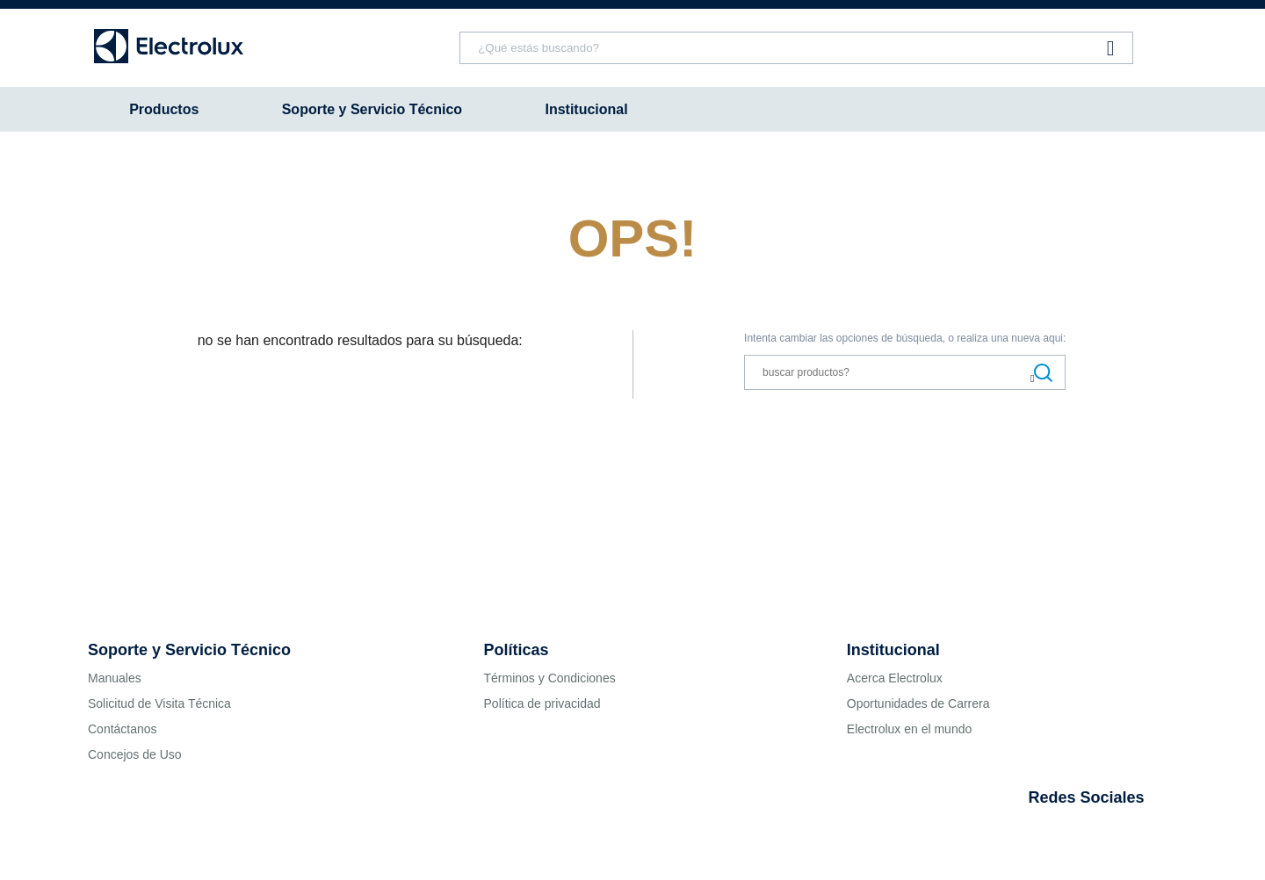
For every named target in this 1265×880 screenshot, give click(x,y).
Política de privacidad (542, 703)
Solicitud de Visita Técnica (159, 703)
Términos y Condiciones (550, 678)
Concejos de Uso (135, 754)
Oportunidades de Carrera (918, 703)
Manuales (114, 678)
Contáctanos (122, 729)
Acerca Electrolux (895, 678)
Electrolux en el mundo (909, 729)
